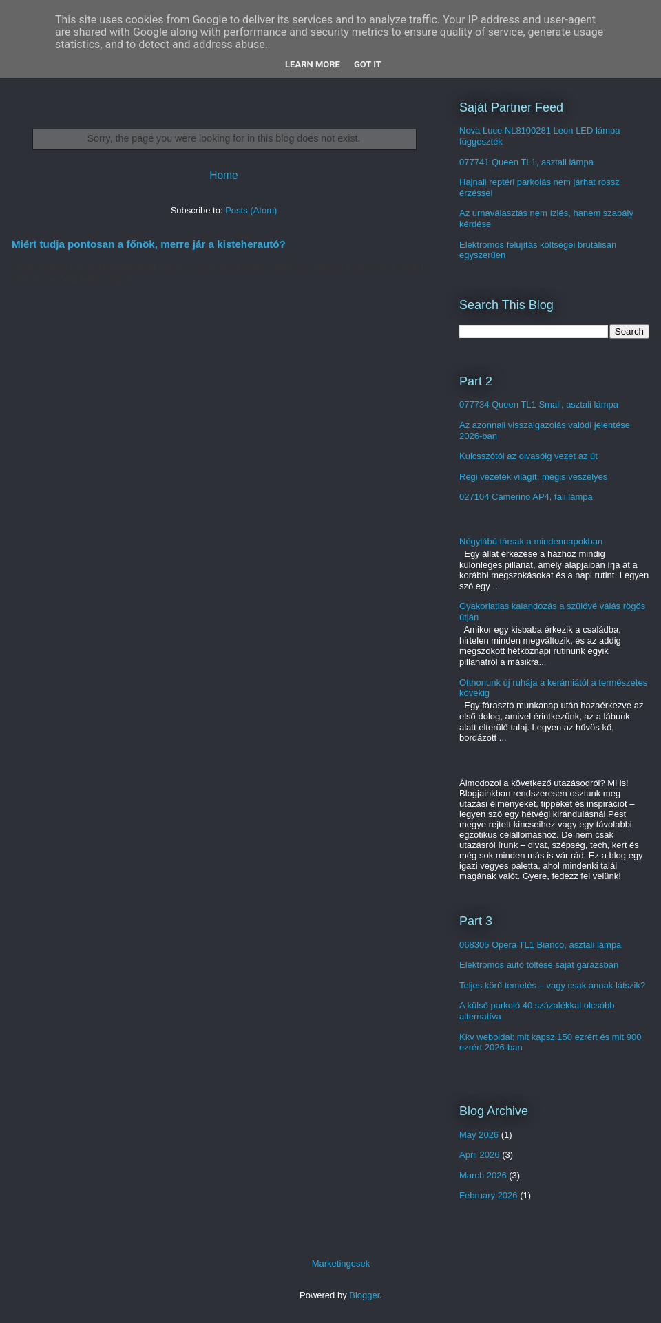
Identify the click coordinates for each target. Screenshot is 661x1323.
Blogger (364, 1295)
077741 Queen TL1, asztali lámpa (526, 162)
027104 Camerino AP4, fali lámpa (526, 496)
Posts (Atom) (251, 210)
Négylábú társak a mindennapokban (530, 541)
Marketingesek (341, 1263)
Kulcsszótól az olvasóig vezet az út (528, 456)
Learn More (312, 64)
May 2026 (479, 1135)
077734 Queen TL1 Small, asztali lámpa (538, 404)
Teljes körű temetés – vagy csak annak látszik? (552, 985)
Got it (367, 64)
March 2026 (483, 1175)
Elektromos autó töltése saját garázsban (538, 965)
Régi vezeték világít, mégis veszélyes (533, 477)
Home (223, 175)
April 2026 (479, 1155)
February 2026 (488, 1195)
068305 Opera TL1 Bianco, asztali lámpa (540, 945)
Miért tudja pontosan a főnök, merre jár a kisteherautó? (149, 244)
